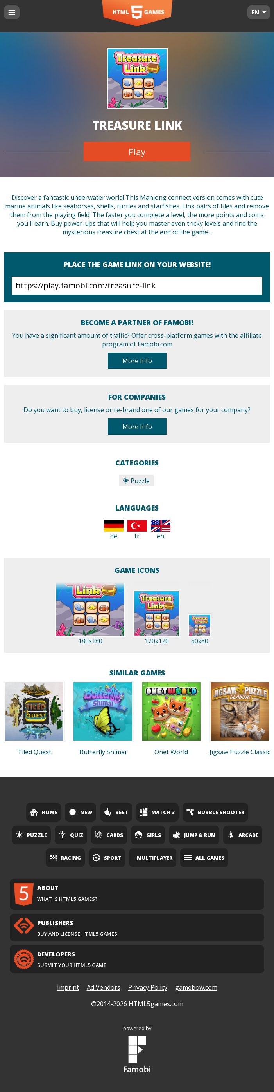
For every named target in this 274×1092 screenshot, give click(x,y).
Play (137, 152)
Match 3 (157, 812)
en (160, 530)
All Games (204, 858)
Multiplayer (154, 857)
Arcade (242, 835)
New (80, 812)
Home (43, 812)
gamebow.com (196, 987)
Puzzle (136, 480)
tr (137, 530)
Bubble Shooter (215, 812)
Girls (148, 835)
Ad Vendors (103, 987)
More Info (137, 361)
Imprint (68, 987)
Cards (109, 835)
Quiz (71, 835)
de (114, 530)
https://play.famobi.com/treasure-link (137, 286)
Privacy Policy (147, 987)
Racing (65, 858)
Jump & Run (194, 835)
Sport (107, 858)
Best (116, 812)
